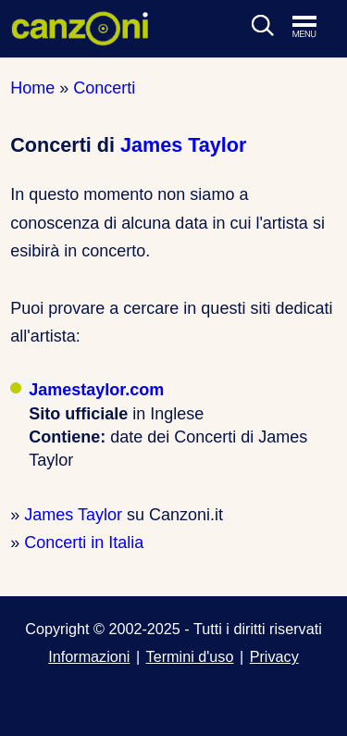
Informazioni (89, 656)
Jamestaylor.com (96, 389)
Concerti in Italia (83, 542)
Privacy (274, 656)
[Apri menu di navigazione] (313, 28)
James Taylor (183, 144)
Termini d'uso (190, 656)
